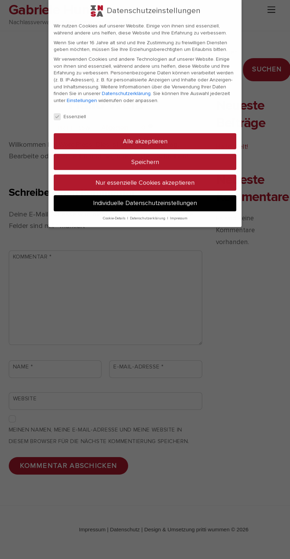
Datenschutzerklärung (126, 86)
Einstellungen (82, 93)
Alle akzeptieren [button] (145, 133)
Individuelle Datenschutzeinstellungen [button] (145, 195)
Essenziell (70, 108)
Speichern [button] (145, 154)
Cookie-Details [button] (114, 210)
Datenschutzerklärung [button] (148, 210)
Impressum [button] (178, 210)
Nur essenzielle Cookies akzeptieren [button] (145, 175)
